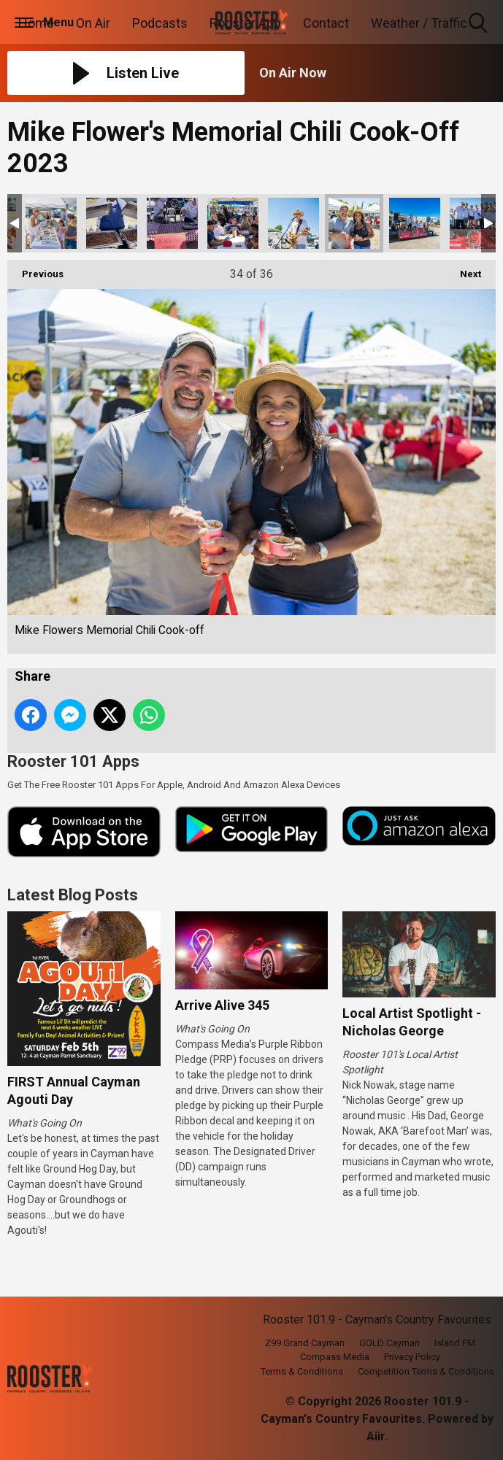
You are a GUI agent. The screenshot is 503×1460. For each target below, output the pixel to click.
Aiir (375, 1436)
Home (36, 23)
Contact (326, 23)
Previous (35, 269)
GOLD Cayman (389, 1342)
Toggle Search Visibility (479, 23)
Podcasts (160, 23)
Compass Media (334, 1356)
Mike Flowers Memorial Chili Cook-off (51, 223)
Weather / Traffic (419, 23)
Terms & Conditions (302, 1371)
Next (463, 269)
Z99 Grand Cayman (305, 1342)
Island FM (454, 1342)
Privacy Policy (412, 1356)
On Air (93, 23)
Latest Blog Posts (72, 895)
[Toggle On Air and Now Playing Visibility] (377, 73)
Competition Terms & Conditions (426, 1371)
